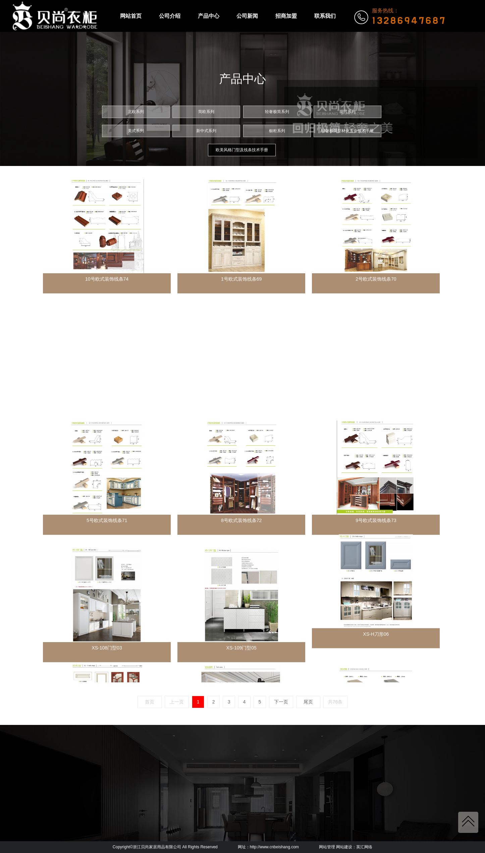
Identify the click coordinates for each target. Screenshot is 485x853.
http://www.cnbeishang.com (274, 847)
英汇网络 (364, 847)
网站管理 (327, 847)
